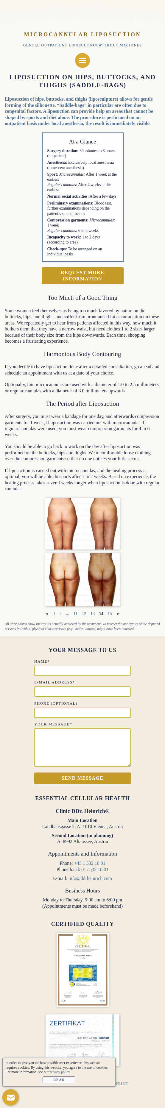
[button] (10, 1097)
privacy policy (59, 1072)
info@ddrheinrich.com (90, 878)
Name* (42, 661)
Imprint (119, 1084)
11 (76, 613)
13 (93, 613)
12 (84, 613)
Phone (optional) (55, 703)
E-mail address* (54, 682)
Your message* (53, 724)
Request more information (82, 275)
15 (110, 613)
